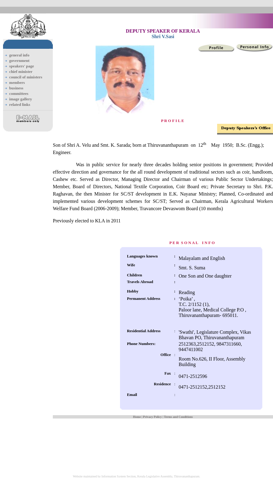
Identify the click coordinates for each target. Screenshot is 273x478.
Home (137, 417)
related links (19, 104)
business (16, 88)
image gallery (20, 99)
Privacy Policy (152, 417)
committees (18, 93)
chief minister (20, 71)
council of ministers (25, 77)
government (19, 60)
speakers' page (21, 66)
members (17, 82)
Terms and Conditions (178, 417)
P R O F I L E (172, 120)
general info (19, 55)
